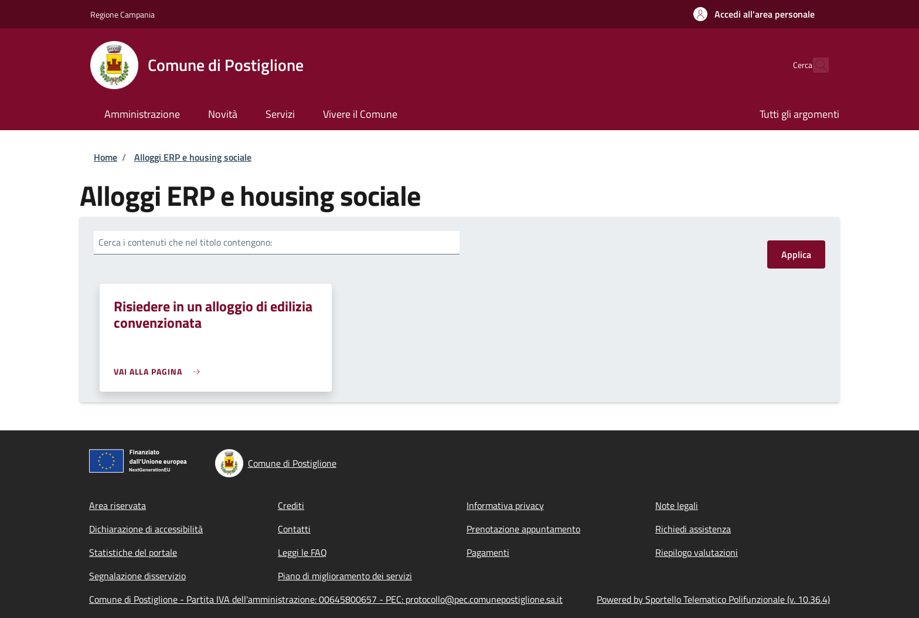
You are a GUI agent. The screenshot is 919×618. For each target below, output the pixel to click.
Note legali (676, 505)
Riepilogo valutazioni (696, 552)
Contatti (294, 529)
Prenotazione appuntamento (523, 529)
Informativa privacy (505, 505)
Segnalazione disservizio (137, 576)
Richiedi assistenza (693, 529)
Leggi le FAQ (302, 552)
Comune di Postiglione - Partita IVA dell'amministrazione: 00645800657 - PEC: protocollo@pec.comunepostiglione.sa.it (326, 599)
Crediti (291, 505)
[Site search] (815, 65)
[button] (754, 14)
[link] (160, 371)
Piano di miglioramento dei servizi (345, 576)
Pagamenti (488, 552)
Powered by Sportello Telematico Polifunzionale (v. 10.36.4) (713, 599)
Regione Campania (122, 14)
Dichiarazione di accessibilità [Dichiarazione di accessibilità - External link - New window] (146, 529)
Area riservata (117, 505)
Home (105, 157)
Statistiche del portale (133, 552)
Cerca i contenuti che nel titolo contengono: (185, 242)
